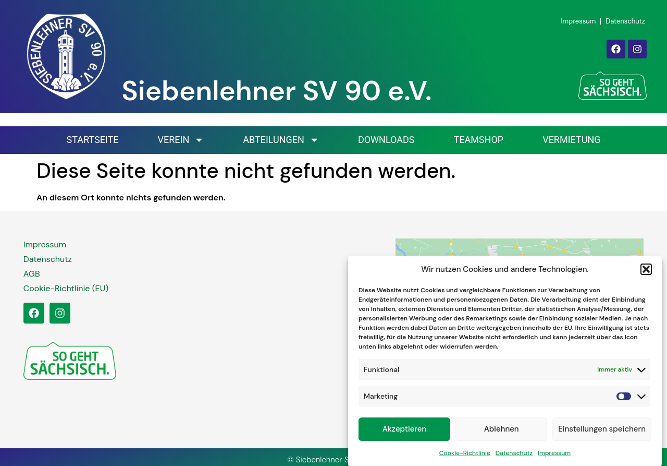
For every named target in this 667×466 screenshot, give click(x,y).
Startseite (92, 139)
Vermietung (571, 139)
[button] (646, 273)
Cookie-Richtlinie (464, 456)
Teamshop (478, 139)
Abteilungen (281, 140)
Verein (180, 140)
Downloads (386, 139)
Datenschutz (514, 456)
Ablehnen (501, 432)
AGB (31, 273)
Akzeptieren (404, 432)
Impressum (554, 456)
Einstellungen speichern (602, 432)
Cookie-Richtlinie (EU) (65, 288)
